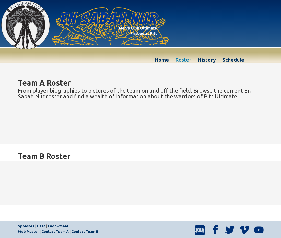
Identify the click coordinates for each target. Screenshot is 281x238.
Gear (41, 226)
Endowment (58, 226)
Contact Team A (55, 232)
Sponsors (26, 226)
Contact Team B (85, 232)
